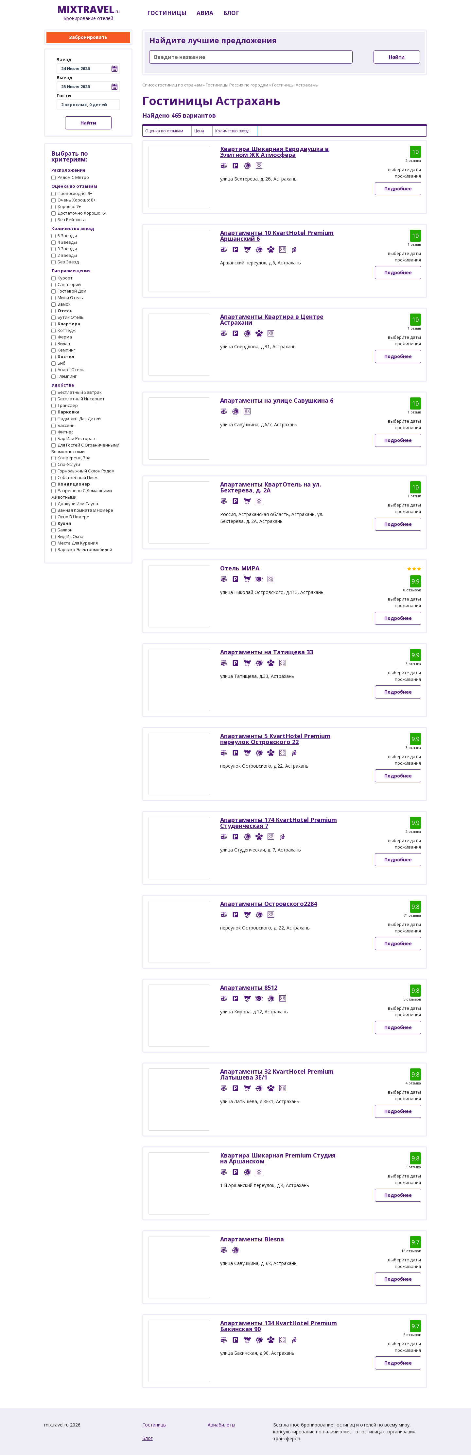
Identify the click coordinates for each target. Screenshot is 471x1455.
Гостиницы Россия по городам (237, 85)
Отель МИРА (239, 568)
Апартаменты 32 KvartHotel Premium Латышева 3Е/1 (277, 1074)
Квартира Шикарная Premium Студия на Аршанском (278, 1158)
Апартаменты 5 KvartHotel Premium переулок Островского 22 (275, 739)
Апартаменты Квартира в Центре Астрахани (271, 319)
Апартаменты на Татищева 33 (266, 652)
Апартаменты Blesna (252, 1239)
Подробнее (398, 188)
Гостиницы (154, 1425)
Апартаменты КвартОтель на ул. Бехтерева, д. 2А (270, 487)
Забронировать (88, 37)
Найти (88, 123)
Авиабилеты (221, 1425)
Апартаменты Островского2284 (268, 904)
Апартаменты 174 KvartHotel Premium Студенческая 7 (278, 823)
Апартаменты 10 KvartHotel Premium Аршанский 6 (277, 235)
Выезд (65, 77)
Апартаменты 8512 (248, 987)
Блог (147, 1438)
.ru (88, 13)
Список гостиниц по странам (172, 85)
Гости (64, 95)
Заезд (64, 59)
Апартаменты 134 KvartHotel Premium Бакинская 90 (278, 1326)
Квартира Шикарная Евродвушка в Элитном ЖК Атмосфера (274, 152)
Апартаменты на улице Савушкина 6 (276, 400)
